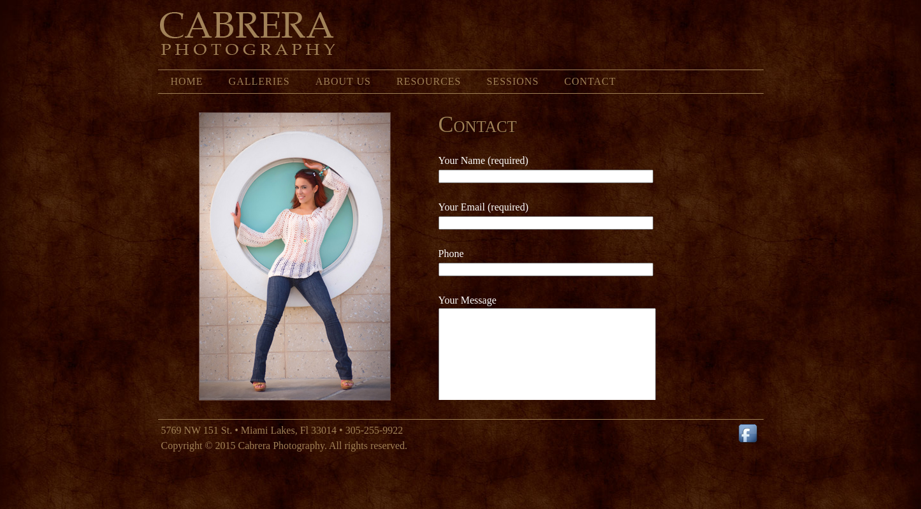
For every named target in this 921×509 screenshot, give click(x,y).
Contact (590, 81)
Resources (428, 81)
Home (187, 81)
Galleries (259, 81)
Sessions (512, 81)
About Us (343, 81)
